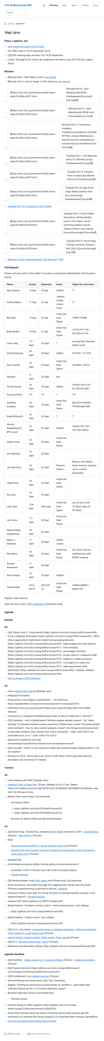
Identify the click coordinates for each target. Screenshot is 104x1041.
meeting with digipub (24, 691)
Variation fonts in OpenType (22, 784)
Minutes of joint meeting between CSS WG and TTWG (35, 259)
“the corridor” (25, 835)
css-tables (49, 77)
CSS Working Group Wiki (18, 5)
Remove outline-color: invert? (34, 941)
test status (41, 880)
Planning (53, 5)
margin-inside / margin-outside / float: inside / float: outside (39, 937)
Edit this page (12, 1034)
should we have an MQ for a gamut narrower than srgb (39, 845)
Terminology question (38, 976)
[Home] (44, 5)
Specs (74, 5)
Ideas (64, 5)
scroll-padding (90, 831)
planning (11, 24)
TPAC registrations (36, 604)
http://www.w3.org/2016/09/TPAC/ (26, 46)
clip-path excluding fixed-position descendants (32, 1021)
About (95, 5)
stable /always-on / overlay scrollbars (44, 960)
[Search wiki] (15, 12)
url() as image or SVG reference (24, 678)
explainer (63, 888)
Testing (85, 5)
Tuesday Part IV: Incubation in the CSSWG (29, 206)
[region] (54, 94)
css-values (63, 81)
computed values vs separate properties (53, 929)
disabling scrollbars (85, 960)
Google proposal (19, 874)
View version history (39, 1034)
